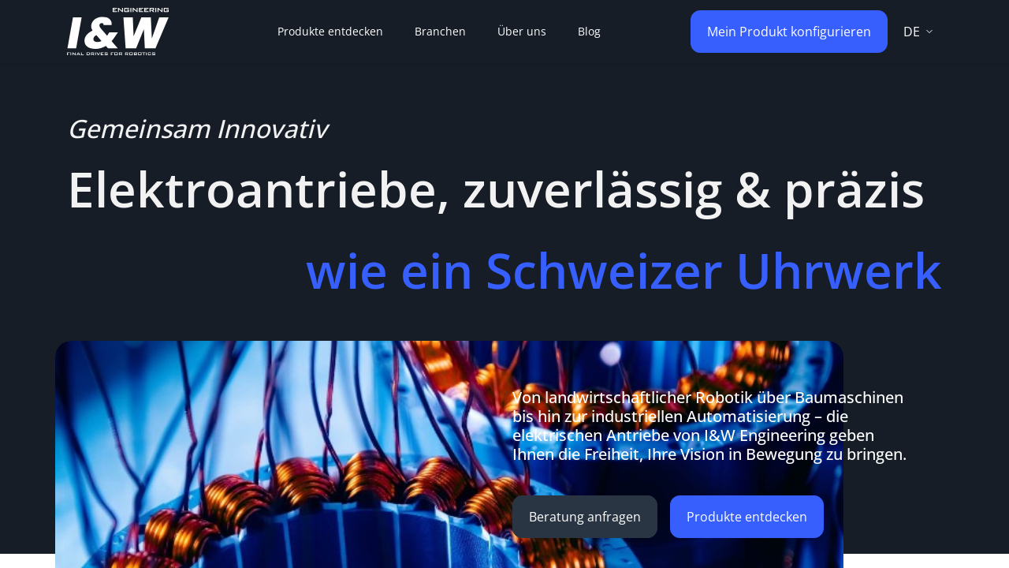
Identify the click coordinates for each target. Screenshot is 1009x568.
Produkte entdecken (747, 516)
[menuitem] (330, 31)
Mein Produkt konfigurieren (789, 31)
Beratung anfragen (585, 516)
